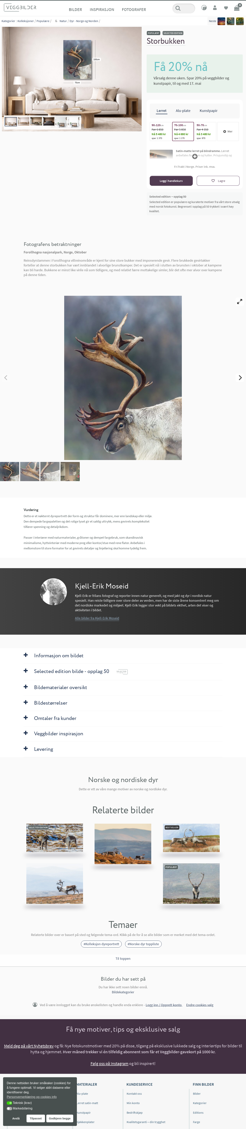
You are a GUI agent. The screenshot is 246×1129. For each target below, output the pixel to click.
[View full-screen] (240, 301)
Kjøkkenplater (85, 1122)
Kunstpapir (83, 1112)
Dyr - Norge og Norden (84, 21)
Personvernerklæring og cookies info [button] (32, 1097)
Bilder (75, 9)
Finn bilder (203, 1084)
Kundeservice (139, 1084)
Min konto (133, 1103)
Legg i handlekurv (171, 181)
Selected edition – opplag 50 (167, 196)
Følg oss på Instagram (109, 1063)
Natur (63, 21)
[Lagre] (218, 181)
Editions (198, 1112)
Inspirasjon (102, 9)
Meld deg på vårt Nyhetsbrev (29, 1045)
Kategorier (8, 21)
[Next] (240, 378)
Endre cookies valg (199, 1004)
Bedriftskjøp (135, 1112)
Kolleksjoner (25, 21)
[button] (9, 1103)
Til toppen (123, 958)
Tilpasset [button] (36, 1118)
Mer (228, 131)
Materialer (86, 1084)
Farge (196, 1122)
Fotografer (134, 9)
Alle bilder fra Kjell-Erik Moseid (97, 618)
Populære (43, 21)
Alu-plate (82, 1093)
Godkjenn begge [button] (60, 1118)
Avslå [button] (16, 1118)
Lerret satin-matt (87, 1103)
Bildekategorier (123, 992)
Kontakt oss (134, 1093)
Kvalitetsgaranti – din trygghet (146, 1122)
